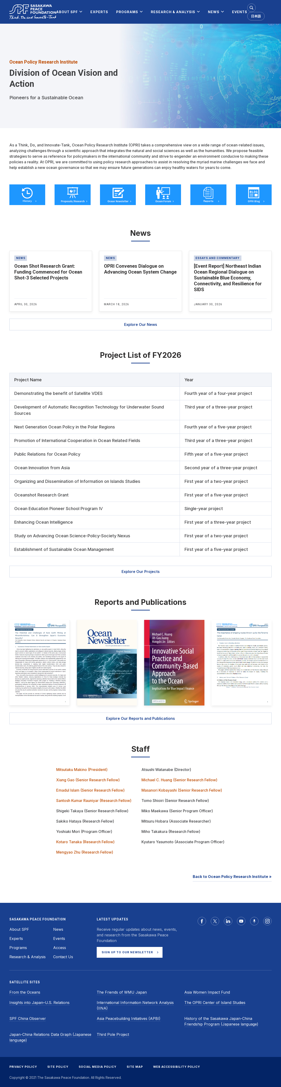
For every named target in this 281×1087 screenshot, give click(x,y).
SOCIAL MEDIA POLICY (97, 1066)
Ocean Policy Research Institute (43, 62)
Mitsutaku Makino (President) (81, 769)
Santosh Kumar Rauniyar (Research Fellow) (93, 800)
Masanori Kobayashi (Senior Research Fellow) (181, 790)
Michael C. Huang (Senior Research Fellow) (179, 780)
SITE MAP (135, 1066)
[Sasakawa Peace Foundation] (32, 11)
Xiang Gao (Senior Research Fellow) (88, 780)
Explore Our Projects (141, 571)
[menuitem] (67, 12)
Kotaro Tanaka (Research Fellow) (85, 841)
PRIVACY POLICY (23, 1066)
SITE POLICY (57, 1066)
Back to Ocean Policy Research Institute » (232, 876)
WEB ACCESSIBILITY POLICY (176, 1066)
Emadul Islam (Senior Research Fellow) (90, 790)
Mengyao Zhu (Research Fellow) (84, 852)
